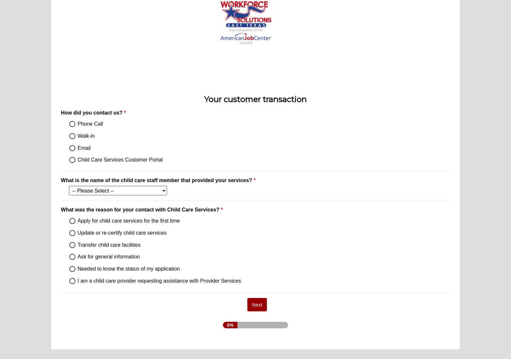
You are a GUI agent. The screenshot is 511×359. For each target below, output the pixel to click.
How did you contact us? (125, 113)
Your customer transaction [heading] (255, 99)
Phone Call (90, 124)
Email (84, 148)
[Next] (257, 304)
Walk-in (86, 136)
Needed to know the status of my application (129, 269)
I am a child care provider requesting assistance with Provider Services (159, 281)
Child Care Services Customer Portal (120, 160)
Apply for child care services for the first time (129, 221)
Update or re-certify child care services (122, 233)
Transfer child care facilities (109, 245)
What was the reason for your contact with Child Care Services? (173, 209)
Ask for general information (109, 256)
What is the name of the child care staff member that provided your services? (159, 180)
